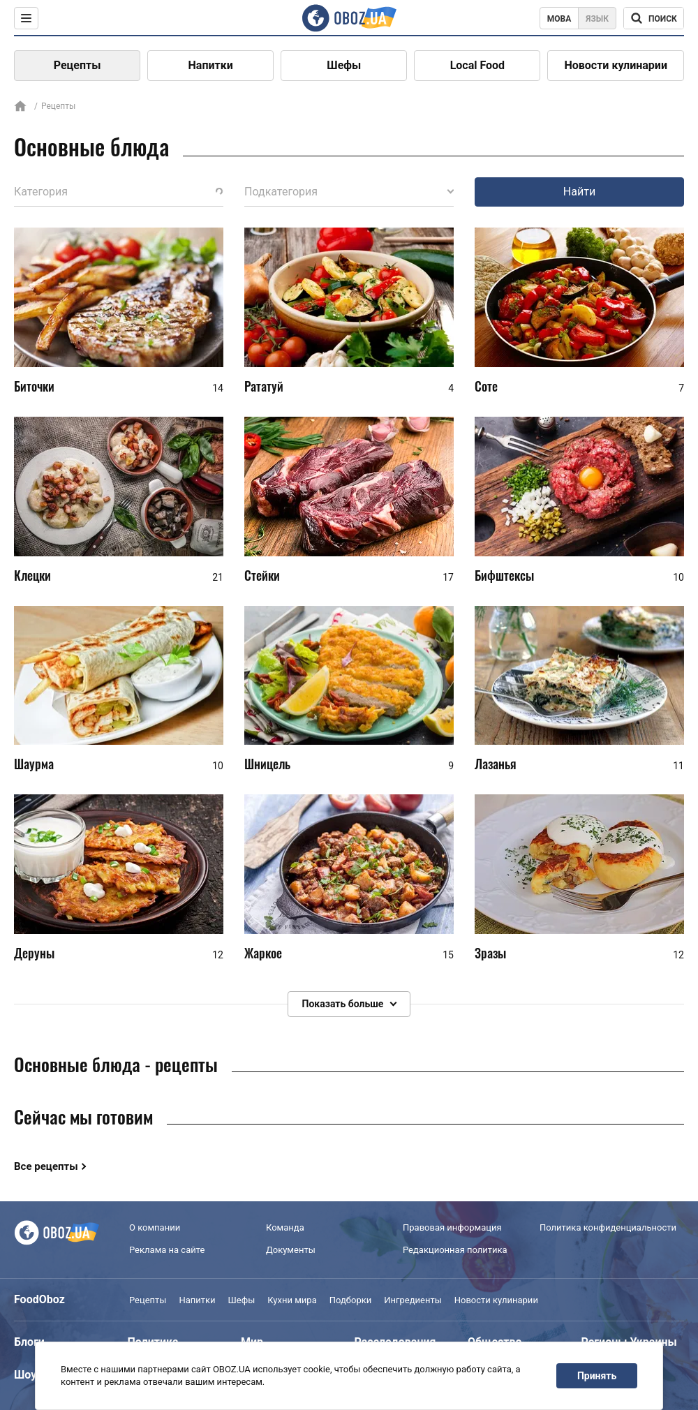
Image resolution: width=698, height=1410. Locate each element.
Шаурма (34, 764)
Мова (559, 19)
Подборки (350, 1300)
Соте (486, 386)
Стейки (262, 575)
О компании (154, 1227)
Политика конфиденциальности (608, 1227)
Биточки (34, 386)
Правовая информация (452, 1227)
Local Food (477, 65)
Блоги (29, 1342)
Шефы (344, 65)
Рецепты (77, 65)
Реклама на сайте (167, 1250)
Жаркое (263, 953)
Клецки (32, 575)
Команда (285, 1227)
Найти (579, 191)
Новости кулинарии (615, 65)
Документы (290, 1250)
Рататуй (263, 386)
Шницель (267, 764)
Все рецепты (46, 1166)
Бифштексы (504, 575)
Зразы (490, 953)
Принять (596, 1375)
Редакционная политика (455, 1250)
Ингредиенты (413, 1300)
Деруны (34, 953)
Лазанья (496, 764)
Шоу (25, 1374)
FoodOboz (39, 1299)
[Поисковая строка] (653, 18)
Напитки (210, 65)
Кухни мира (291, 1300)
